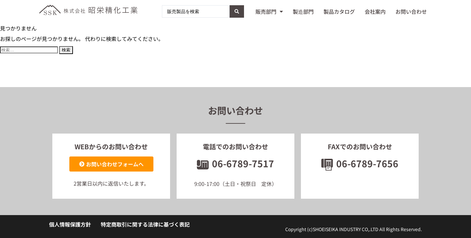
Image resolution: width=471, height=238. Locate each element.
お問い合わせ (411, 11)
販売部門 (269, 11)
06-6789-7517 (235, 163)
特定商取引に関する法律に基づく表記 (145, 224)
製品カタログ (339, 11)
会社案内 (375, 11)
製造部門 (303, 11)
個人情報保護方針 (70, 224)
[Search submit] (237, 11)
